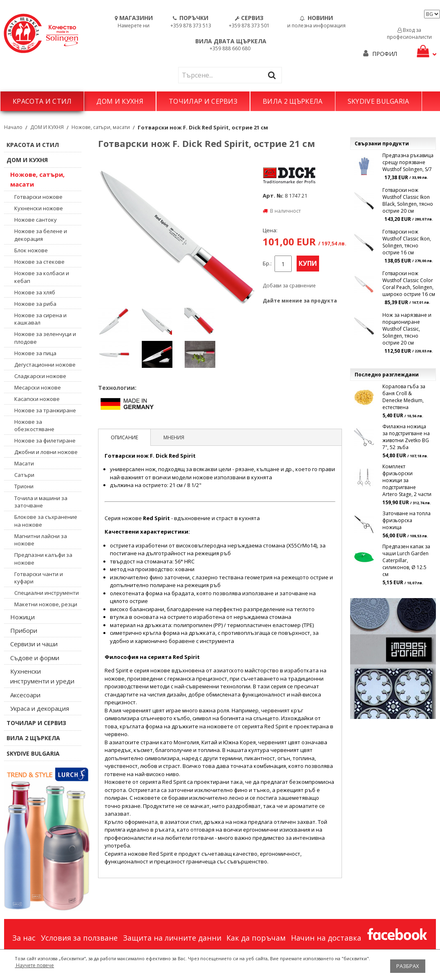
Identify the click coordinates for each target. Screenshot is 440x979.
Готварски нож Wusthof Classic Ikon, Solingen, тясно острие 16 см (406, 242)
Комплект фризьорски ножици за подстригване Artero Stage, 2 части (406, 480)
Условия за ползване (79, 938)
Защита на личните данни (172, 938)
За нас (24, 938)
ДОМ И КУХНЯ (119, 101)
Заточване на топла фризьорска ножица (406, 520)
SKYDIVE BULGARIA (378, 101)
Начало (13, 127)
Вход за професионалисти (409, 33)
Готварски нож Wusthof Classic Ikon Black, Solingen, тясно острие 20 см (407, 200)
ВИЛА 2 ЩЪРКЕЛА (292, 101)
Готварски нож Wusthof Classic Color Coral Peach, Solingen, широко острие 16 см (408, 284)
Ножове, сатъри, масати (100, 127)
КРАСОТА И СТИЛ (42, 101)
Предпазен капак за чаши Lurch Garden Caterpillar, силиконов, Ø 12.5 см (406, 560)
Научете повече (34, 965)
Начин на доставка (326, 938)
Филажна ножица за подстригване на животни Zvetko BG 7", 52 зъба (406, 437)
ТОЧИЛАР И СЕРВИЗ (203, 101)
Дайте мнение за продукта (300, 300)
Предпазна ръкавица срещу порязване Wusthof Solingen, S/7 (407, 162)
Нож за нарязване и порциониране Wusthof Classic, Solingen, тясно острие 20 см (406, 329)
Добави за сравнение (289, 285)
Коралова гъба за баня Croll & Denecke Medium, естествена (403, 397)
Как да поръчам (256, 938)
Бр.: (267, 263)
